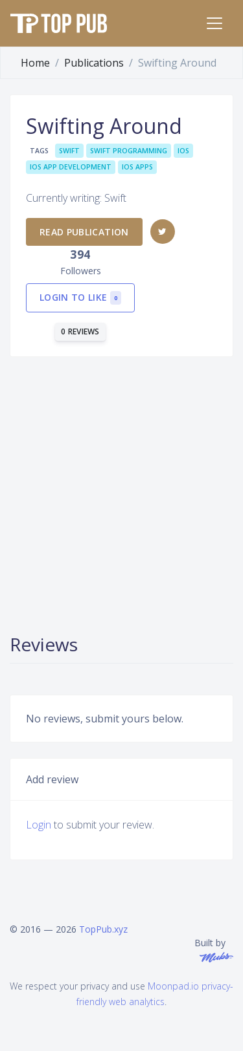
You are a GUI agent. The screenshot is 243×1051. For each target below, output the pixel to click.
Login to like (80, 298)
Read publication (84, 232)
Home (35, 63)
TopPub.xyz (103, 929)
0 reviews (80, 331)
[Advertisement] (121, 494)
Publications (94, 63)
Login (38, 825)
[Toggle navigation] (214, 23)
